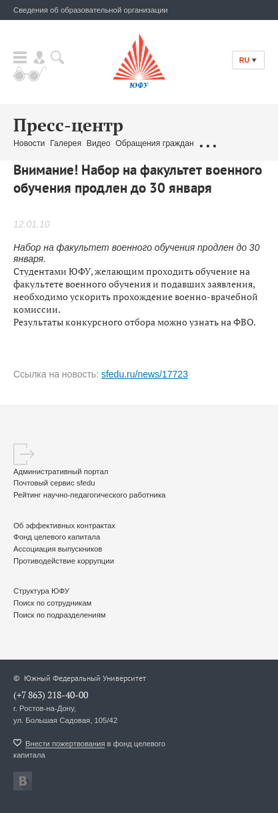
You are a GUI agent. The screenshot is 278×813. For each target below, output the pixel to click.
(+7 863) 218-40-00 (50, 694)
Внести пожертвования (65, 744)
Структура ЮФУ (41, 591)
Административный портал (60, 472)
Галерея (65, 143)
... (207, 144)
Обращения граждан (154, 143)
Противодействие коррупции (63, 561)
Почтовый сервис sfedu (54, 483)
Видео (99, 143)
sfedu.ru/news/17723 (144, 374)
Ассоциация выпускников (57, 549)
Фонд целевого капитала (56, 537)
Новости (29, 143)
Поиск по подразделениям (59, 615)
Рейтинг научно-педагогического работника (89, 495)
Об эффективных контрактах (64, 526)
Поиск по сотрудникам (52, 603)
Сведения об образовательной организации (90, 10)
